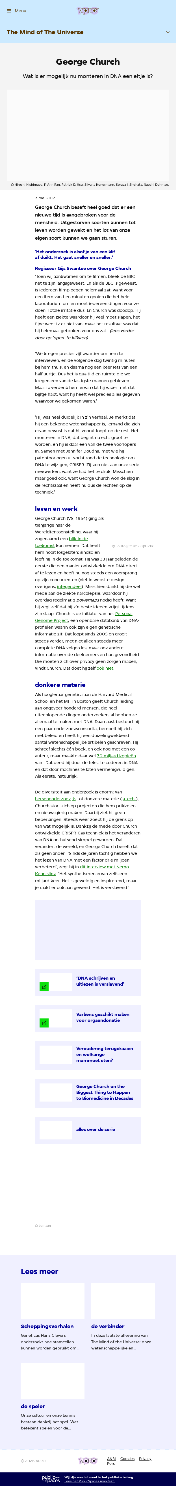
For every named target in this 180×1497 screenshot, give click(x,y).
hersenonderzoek (53, 798)
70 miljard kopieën (116, 755)
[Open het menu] (16, 11)
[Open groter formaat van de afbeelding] (140, 525)
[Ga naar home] (87, 11)
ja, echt (129, 798)
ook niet (105, 668)
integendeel (69, 586)
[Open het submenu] (168, 32)
